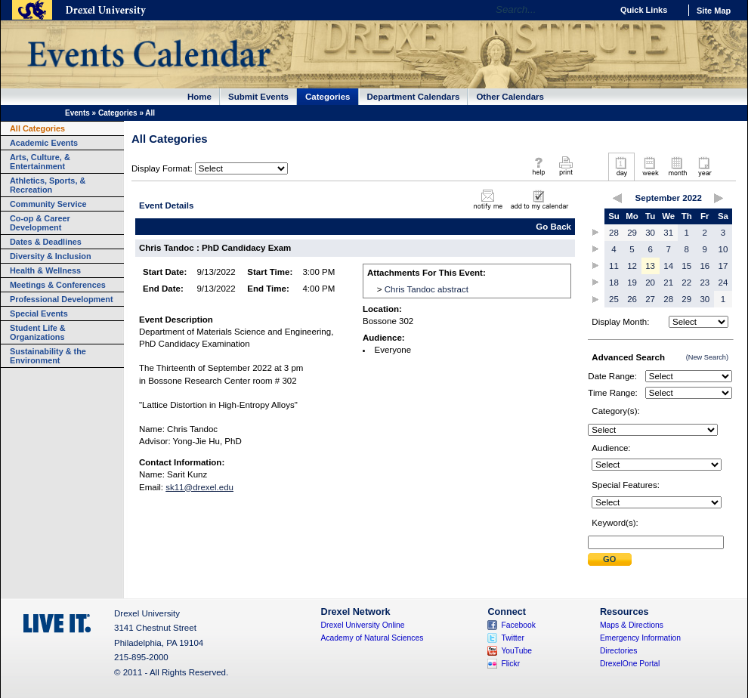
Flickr (510, 663)
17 (723, 265)
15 (686, 265)
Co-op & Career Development (40, 223)
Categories (328, 96)
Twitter (512, 638)
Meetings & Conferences (58, 284)
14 (668, 265)
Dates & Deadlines (46, 241)
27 (650, 299)
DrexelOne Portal (630, 663)
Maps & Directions (631, 625)
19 (632, 282)
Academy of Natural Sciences (372, 638)
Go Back (553, 226)
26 (632, 299)
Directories (619, 651)
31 (668, 232)
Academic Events (44, 142)
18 (614, 282)
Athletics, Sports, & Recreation (47, 185)
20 (650, 282)
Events (77, 113)
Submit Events (258, 96)
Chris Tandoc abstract (426, 289)
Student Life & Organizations (38, 332)
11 (614, 265)
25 (614, 299)
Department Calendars (413, 96)
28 (614, 232)
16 (704, 265)
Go (596, 10)
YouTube (516, 651)
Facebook (518, 625)
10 (723, 249)
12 (632, 265)
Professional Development (61, 299)
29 (632, 232)
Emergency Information (640, 638)
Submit (610, 559)
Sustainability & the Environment (48, 356)
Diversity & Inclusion (50, 256)
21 (668, 282)
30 (650, 232)
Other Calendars (510, 96)
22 (686, 282)
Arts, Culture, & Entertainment (40, 162)
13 (650, 265)
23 (704, 282)
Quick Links (643, 9)
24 (723, 282)
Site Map (714, 10)
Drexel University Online (363, 625)
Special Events (39, 313)
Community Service (48, 203)
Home (199, 96)
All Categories (37, 128)
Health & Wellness (45, 270)
